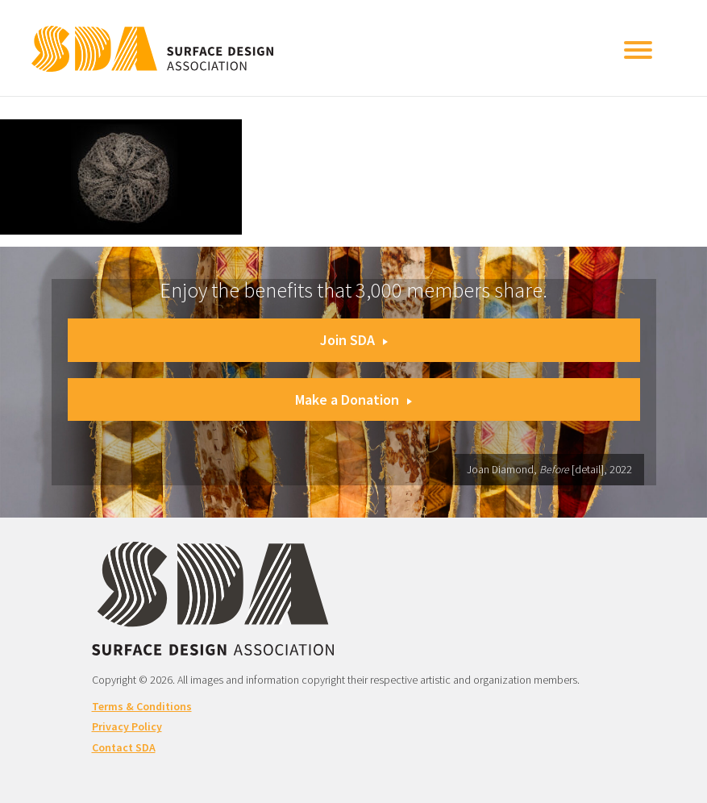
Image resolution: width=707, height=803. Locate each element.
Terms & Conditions (142, 706)
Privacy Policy (127, 726)
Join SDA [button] (354, 340)
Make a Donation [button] (353, 399)
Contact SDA (124, 747)
